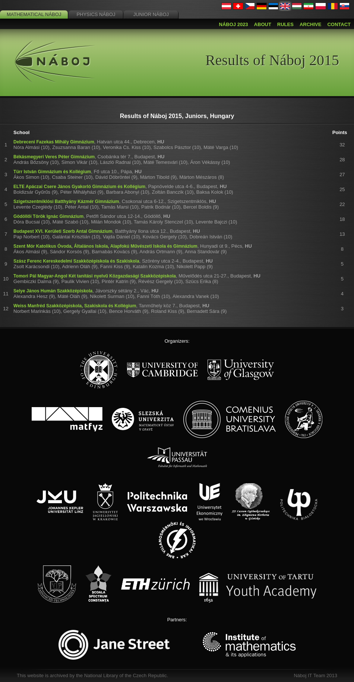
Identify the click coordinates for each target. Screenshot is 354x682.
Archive (311, 24)
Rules (285, 24)
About (262, 24)
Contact (339, 24)
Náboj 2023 (233, 24)
